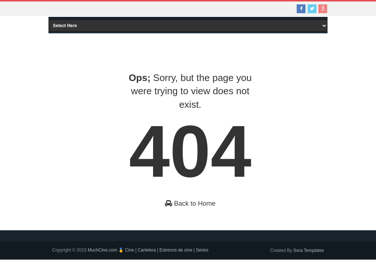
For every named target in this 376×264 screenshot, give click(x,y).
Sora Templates (308, 250)
